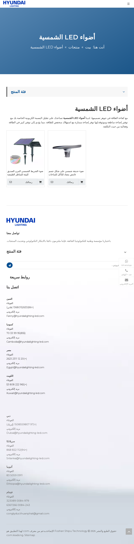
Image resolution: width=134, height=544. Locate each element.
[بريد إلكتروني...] (73, 265)
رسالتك (20, 182)
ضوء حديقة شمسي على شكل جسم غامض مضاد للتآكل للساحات (66, 173)
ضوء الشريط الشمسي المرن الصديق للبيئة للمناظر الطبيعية (25, 173)
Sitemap (29, 535)
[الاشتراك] (10, 265)
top (129, 531)
